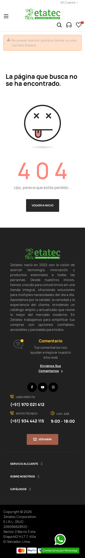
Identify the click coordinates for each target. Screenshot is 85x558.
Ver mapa (45, 439)
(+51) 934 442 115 (27, 421)
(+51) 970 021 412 (27, 404)
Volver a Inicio (42, 205)
